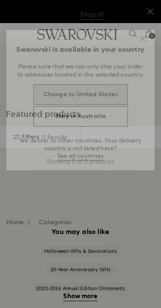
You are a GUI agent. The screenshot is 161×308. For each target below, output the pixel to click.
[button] (143, 38)
